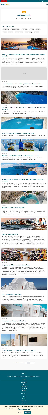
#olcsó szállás (24, 29)
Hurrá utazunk (24, 388)
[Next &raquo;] (33, 363)
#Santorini (32, 29)
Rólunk (24, 398)
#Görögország (6, 29)
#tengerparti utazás (19, 32)
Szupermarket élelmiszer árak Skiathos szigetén (16, 265)
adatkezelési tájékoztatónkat (24, 409)
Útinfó (24, 384)
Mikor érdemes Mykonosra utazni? (12, 294)
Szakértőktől (24, 382)
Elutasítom (20, 412)
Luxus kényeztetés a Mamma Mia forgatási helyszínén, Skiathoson (21, 84)
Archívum (24, 396)
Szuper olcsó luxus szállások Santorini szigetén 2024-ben (18, 350)
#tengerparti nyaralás (15, 29)
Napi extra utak (24, 386)
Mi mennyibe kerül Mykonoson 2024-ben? (14, 321)
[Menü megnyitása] (47, 4)
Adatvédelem (24, 403)
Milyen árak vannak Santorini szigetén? (13, 207)
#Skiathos (36, 32)
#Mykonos (11, 32)
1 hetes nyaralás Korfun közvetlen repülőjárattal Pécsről (18, 133)
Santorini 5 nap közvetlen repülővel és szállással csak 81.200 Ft (20, 155)
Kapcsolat (24, 400)
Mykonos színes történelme (10, 234)
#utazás (4, 32)
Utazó (4, 5)
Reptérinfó (24, 390)
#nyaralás (38, 29)
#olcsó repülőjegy (28, 32)
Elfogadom (27, 412)
